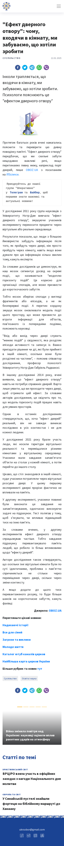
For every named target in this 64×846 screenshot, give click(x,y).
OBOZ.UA (32, 170)
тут (39, 667)
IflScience (12, 174)
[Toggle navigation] (58, 6)
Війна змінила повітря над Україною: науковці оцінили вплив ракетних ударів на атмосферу (30, 734)
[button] (17, 67)
